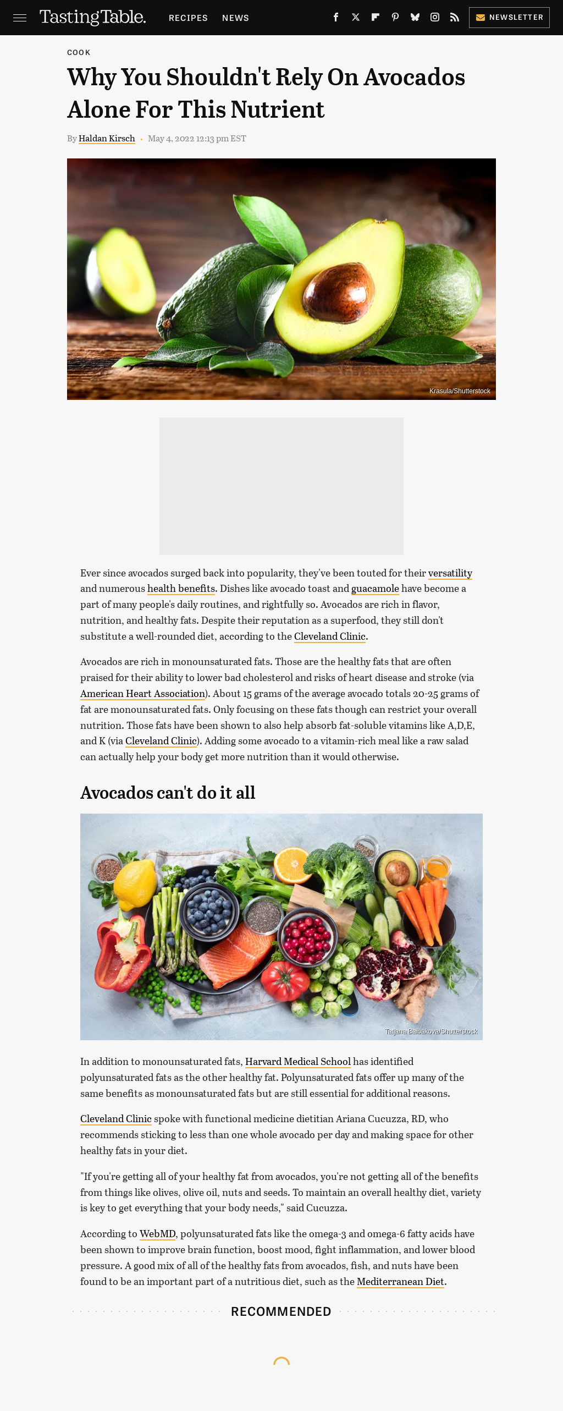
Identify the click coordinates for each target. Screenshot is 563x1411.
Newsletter (509, 17)
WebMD (157, 1233)
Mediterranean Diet (400, 1281)
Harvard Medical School (298, 1061)
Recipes (188, 17)
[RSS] (454, 19)
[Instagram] (434, 19)
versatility (450, 573)
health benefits (181, 588)
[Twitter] (355, 19)
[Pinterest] (395, 19)
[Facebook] (335, 19)
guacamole (375, 588)
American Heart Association (142, 693)
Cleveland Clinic (330, 636)
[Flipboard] (375, 19)
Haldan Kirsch (107, 137)
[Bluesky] (415, 19)
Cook (79, 52)
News (235, 17)
